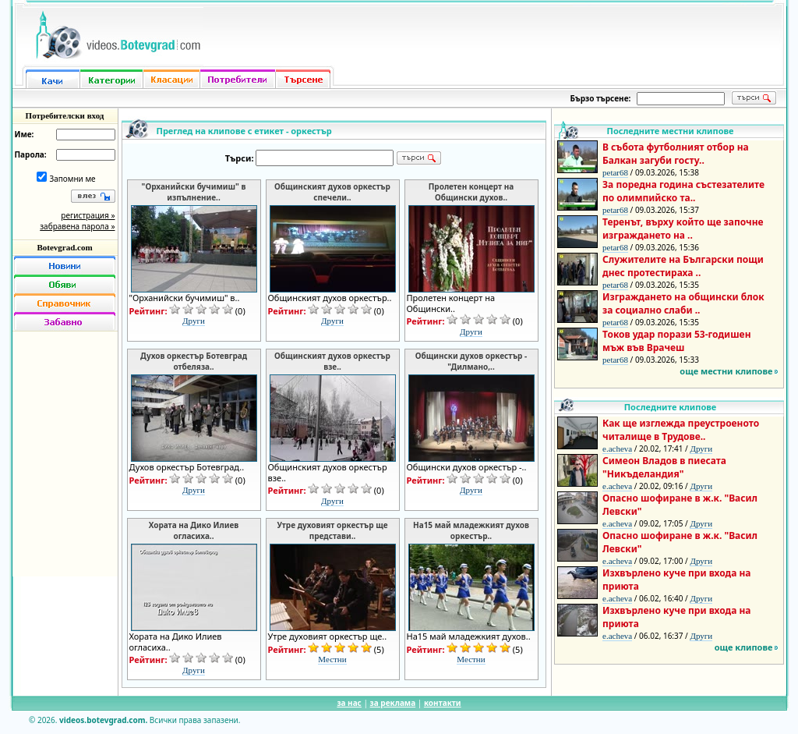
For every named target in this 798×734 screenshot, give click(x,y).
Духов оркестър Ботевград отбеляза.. (193, 361)
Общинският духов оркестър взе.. (332, 361)
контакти (442, 702)
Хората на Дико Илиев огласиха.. (194, 530)
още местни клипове (726, 371)
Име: (24, 134)
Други (193, 320)
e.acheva (617, 448)
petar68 (615, 172)
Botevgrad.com (64, 247)
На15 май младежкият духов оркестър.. (471, 530)
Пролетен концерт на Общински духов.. (471, 192)
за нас (349, 702)
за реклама (393, 702)
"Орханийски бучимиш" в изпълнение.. (194, 192)
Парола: (31, 154)
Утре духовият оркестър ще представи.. (332, 530)
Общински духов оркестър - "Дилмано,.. (471, 361)
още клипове (744, 647)
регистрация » (88, 215)
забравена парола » (77, 226)
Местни (332, 659)
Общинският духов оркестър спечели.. (332, 192)
